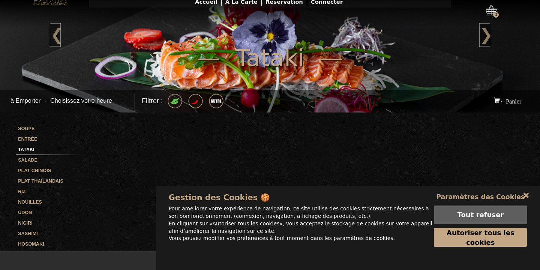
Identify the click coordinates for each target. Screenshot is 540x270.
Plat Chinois (34, 170)
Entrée (27, 139)
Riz (22, 191)
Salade (28, 160)
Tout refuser (480, 224)
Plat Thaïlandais (40, 181)
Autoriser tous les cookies (480, 247)
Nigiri (25, 223)
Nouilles (30, 202)
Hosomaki (31, 244)
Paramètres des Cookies (480, 206)
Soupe (26, 128)
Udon (25, 212)
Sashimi (28, 233)
